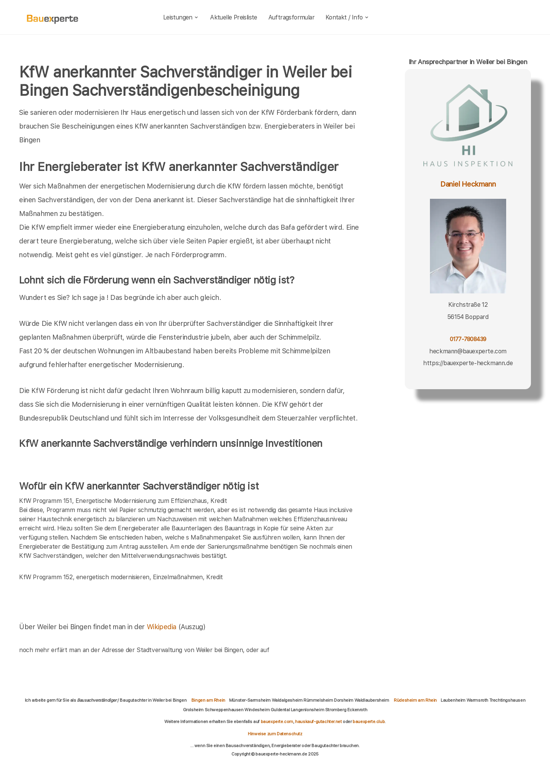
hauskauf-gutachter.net (318, 721)
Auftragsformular (291, 17)
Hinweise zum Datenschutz (275, 733)
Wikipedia (162, 627)
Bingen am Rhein (208, 700)
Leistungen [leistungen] (181, 17)
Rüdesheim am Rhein (415, 700)
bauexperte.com (277, 721)
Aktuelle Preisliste (233, 17)
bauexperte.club (369, 721)
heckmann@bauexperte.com (468, 351)
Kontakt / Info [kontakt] (347, 17)
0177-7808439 (468, 339)
